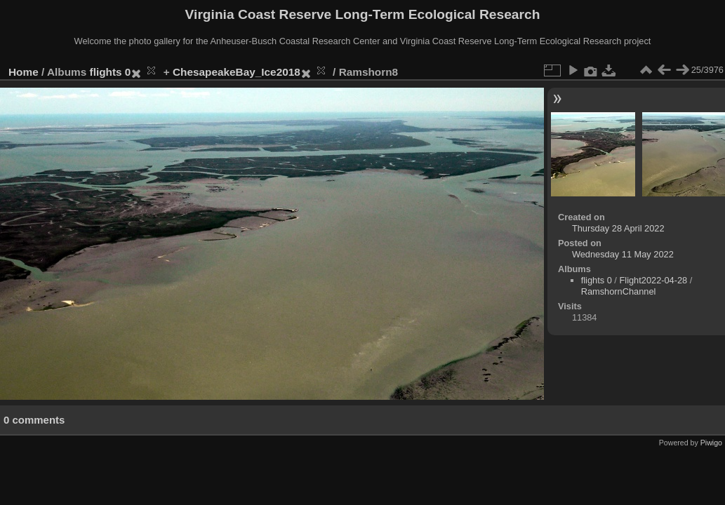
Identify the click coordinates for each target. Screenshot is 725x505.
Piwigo (711, 442)
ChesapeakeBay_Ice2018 (236, 72)
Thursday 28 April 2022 (618, 228)
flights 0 (110, 72)
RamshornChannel (618, 291)
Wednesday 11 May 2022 (623, 254)
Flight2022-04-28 (653, 280)
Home (23, 72)
